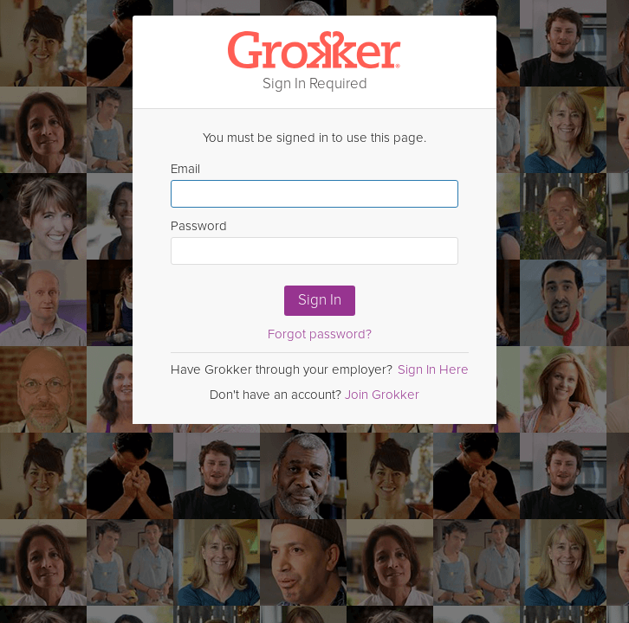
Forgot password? (320, 334)
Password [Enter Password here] (314, 241)
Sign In (319, 300)
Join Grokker (382, 394)
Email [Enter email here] (314, 184)
